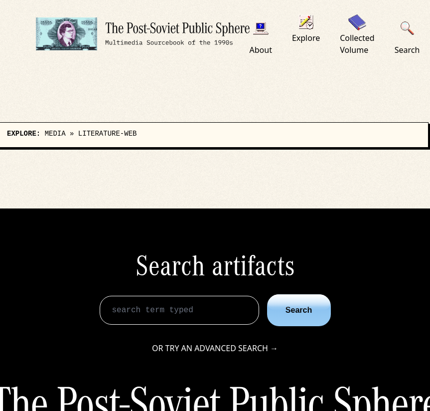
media (55, 134)
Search (299, 310)
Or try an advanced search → (215, 348)
